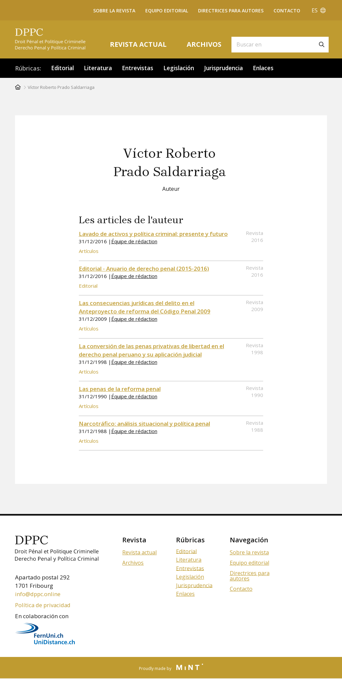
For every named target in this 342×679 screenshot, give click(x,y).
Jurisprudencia (232, 68)
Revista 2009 (254, 306)
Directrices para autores (231, 10)
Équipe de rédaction (134, 241)
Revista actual (138, 44)
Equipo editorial (166, 10)
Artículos (89, 251)
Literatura (101, 68)
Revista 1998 (254, 349)
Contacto (287, 10)
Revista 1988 (254, 426)
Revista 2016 (254, 237)
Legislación (185, 68)
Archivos (204, 44)
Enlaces (275, 68)
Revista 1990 (254, 392)
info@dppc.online (38, 594)
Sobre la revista (114, 10)
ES (319, 10)
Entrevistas (142, 68)
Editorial (63, 68)
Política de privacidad (44, 605)
